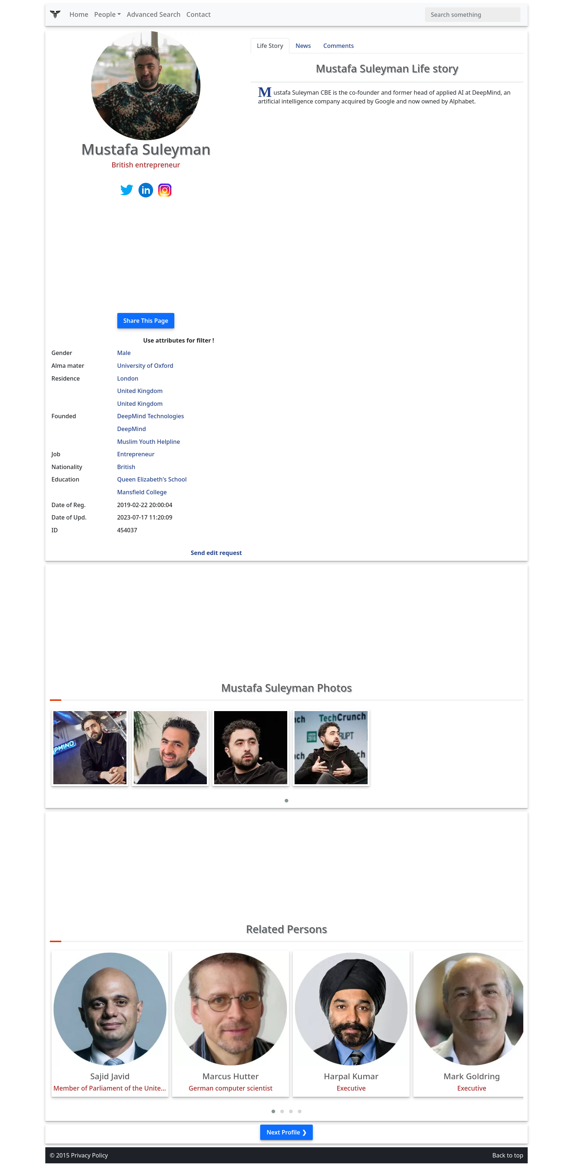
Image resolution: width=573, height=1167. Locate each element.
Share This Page (146, 321)
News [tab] (303, 46)
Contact (198, 14)
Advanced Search (154, 14)
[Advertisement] (146, 256)
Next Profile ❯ (286, 1132)
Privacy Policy (89, 1155)
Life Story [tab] (270, 46)
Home (78, 14)
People (105, 14)
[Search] (472, 14)
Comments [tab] (338, 46)
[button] (286, 800)
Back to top (507, 1155)
